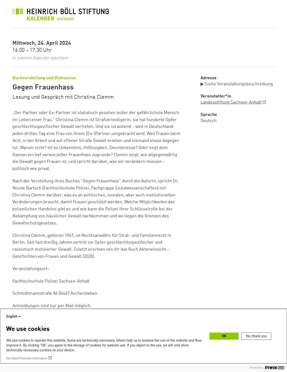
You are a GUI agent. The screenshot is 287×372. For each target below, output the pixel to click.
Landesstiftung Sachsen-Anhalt (230, 102)
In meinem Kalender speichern (40, 58)
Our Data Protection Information (26, 358)
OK (224, 336)
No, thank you (256, 336)
